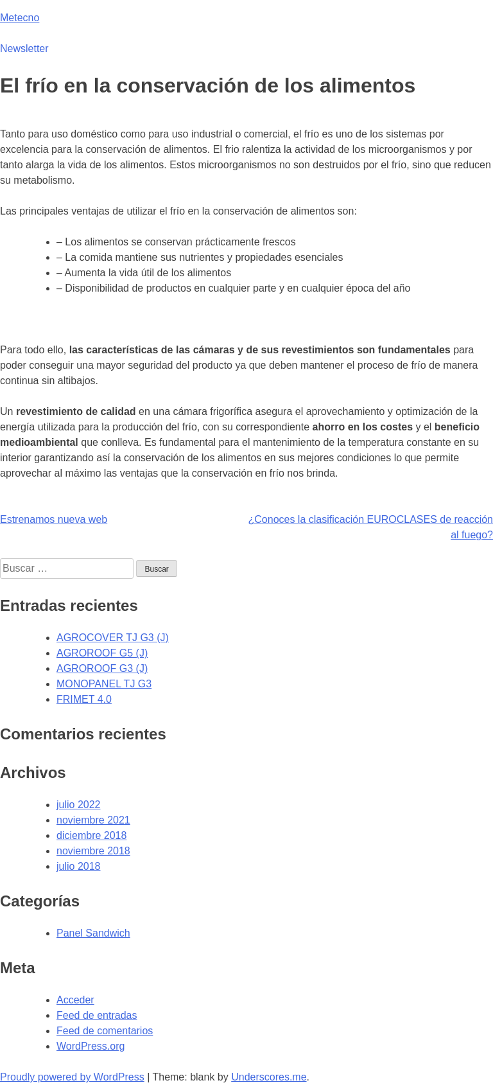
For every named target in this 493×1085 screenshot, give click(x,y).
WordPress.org (90, 1046)
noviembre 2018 (93, 850)
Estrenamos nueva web (53, 519)
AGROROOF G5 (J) (102, 653)
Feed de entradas (96, 1015)
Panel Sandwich (93, 933)
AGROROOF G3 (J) (102, 668)
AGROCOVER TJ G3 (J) (112, 637)
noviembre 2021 (93, 820)
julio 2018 (78, 866)
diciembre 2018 (91, 835)
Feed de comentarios (104, 1030)
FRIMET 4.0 (84, 699)
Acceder (75, 999)
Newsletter (24, 48)
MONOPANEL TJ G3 (103, 683)
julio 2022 (78, 804)
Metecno (19, 17)
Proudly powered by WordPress (72, 1077)
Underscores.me (268, 1077)
